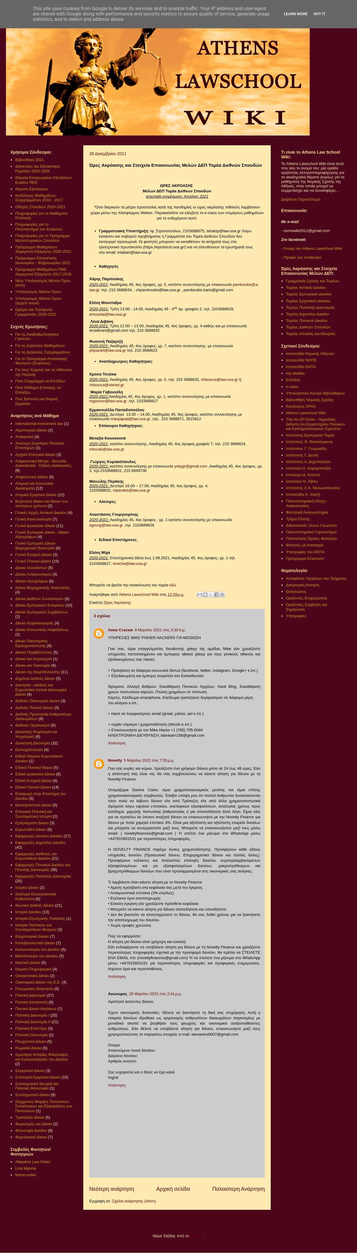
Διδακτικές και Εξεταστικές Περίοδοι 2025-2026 (37, 168)
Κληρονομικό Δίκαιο (32, 936)
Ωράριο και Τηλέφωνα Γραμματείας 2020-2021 (35, 312)
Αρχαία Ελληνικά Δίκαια (35, 454)
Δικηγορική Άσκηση (302, 585)
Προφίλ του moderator (303, 257)
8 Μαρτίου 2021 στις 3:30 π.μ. (160, 630)
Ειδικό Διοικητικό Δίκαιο (35, 774)
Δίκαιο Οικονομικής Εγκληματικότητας (31, 643)
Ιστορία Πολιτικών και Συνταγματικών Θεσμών (35, 927)
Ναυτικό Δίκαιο (27, 962)
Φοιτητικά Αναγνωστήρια (307, 512)
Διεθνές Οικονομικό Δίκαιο (37, 701)
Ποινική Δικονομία (30, 995)
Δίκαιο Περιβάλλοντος (33, 652)
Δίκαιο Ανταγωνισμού (33, 574)
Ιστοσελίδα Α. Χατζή (303, 494)
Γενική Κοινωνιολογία (33, 519)
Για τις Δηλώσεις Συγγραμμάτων (42, 352)
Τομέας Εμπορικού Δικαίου (308, 294)
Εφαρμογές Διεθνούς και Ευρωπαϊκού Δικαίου (36, 856)
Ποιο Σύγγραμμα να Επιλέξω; (40, 381)
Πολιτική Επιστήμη (31, 1028)
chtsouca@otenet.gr (106, 385)
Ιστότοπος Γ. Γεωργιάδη (306, 448)
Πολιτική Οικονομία (31, 1035)
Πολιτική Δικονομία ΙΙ (32, 1022)
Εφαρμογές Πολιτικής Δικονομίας (43, 876)
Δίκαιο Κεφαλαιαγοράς (34, 623)
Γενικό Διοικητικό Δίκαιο (35, 525)
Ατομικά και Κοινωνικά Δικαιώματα (34, 485)
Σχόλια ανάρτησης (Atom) (134, 1201)
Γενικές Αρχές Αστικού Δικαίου (41, 512)
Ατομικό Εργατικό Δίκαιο (36, 495)
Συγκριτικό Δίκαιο (29, 1070)
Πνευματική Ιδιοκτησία (34, 988)
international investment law (39, 423)
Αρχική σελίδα (173, 1189)
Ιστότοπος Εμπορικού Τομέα (310, 435)
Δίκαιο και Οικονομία (32, 665)
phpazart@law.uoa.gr (107, 350)
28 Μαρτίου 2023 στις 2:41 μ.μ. (155, 994)
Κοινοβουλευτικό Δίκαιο (35, 943)
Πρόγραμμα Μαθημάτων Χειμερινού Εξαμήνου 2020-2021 (43, 249)
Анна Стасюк (120, 630)
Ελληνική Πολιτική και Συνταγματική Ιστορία (33, 814)
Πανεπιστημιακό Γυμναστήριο (311, 532)
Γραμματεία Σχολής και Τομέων (312, 281)
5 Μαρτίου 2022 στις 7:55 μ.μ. (149, 760)
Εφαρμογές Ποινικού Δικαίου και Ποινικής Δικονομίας (42, 867)
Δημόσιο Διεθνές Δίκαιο (35, 678)
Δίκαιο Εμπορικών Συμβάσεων (41, 612)
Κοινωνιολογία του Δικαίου (37, 949)
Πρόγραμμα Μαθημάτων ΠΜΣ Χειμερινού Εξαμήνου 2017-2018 (43, 271)
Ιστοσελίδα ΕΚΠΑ (301, 366)
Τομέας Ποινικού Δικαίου (307, 320)
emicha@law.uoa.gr (130, 563)
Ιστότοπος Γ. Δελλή (302, 455)
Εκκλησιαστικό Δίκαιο (33, 805)
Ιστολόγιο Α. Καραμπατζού (308, 468)
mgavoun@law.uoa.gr (108, 401)
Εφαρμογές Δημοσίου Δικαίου (40, 842)
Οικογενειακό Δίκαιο (32, 975)
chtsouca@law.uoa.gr (219, 379)
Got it (319, 14)
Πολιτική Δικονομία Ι (32, 1015)
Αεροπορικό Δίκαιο (31, 430)
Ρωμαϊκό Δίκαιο (28, 1048)
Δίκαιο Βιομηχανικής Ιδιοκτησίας (42, 587)
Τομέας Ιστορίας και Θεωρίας (310, 333)
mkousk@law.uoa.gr (106, 449)
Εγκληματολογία (29, 749)
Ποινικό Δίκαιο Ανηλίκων (35, 1008)
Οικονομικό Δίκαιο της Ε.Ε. (38, 982)
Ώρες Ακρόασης (117, 602)
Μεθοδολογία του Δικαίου (36, 956)
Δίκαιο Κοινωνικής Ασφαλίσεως (41, 629)
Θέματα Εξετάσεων (31, 189)
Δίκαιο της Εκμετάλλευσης (37, 672)
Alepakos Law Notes (33, 1162)
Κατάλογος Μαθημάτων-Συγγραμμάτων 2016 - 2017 (39, 197)
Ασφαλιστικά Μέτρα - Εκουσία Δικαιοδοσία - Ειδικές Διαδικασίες (43, 463)
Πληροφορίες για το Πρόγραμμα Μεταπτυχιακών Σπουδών (42, 238)
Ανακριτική (24, 436)
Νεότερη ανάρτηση (111, 1189)
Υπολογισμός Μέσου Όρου (38, 291)
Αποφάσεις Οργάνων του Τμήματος (316, 578)
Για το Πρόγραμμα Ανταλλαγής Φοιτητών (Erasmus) (41, 361)
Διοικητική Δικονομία (32, 743)
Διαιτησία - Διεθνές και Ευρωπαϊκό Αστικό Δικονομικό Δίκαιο (41, 689)
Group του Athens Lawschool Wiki (312, 248)
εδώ (172, 585)
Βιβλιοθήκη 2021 (29, 160)
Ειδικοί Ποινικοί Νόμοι (33, 767)
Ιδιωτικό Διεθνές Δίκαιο (34, 905)
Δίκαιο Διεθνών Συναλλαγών (39, 598)
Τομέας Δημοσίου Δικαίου (307, 314)
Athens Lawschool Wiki (306, 413)
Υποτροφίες (296, 616)
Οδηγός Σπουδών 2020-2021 (40, 207)
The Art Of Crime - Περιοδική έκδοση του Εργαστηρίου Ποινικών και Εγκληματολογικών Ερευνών (315, 424)
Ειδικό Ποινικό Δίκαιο (33, 787)
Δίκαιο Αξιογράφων (31, 581)
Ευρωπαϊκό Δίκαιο (30, 829)
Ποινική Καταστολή (31, 1002)
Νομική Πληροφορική (33, 969)
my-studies (295, 373)
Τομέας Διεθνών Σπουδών (308, 327)
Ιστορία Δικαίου (28, 912)
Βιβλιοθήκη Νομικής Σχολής (309, 400)
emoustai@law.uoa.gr (107, 314)
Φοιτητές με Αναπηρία (304, 545)
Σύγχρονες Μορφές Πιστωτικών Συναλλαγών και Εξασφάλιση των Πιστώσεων (43, 1106)
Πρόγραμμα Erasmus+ (305, 558)
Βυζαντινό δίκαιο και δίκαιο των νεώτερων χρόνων (41, 503)
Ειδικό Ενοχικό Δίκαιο (33, 780)
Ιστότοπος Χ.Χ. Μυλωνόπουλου (313, 488)
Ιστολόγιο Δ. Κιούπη (303, 475)
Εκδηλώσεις (296, 591)
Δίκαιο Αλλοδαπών (31, 567)
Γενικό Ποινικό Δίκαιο (33, 561)
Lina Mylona (25, 1168)
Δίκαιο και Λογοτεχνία (33, 659)
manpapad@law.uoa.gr (130, 419)
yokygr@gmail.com (190, 466)
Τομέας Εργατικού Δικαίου (308, 301)
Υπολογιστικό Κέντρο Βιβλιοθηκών (315, 393)
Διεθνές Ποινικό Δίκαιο (34, 707)
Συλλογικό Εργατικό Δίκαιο (37, 1077)
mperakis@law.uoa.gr (131, 490)
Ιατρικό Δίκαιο (27, 887)
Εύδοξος (293, 380)
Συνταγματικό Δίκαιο (32, 1095)
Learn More (296, 14)
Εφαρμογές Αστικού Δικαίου (38, 836)
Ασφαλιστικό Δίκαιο (31, 477)
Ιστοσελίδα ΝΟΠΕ (301, 360)
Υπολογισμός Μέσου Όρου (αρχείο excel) (38, 301)
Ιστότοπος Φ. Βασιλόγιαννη (309, 442)
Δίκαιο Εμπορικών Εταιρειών (39, 605)
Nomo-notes (25, 1175)
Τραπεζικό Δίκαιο (29, 1117)
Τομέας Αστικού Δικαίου (306, 287)
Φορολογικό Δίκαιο (31, 1137)
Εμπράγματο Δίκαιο (31, 823)
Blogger (196, 1236)
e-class (292, 386)
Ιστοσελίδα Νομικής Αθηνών (310, 353)
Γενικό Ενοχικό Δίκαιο (33, 554)
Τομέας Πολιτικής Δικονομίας (310, 307)
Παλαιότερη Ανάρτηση (238, 1189)
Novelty (115, 760)
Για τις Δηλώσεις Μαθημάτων (40, 345)
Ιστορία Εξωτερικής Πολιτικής (40, 918)
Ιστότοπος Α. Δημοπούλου (308, 461)
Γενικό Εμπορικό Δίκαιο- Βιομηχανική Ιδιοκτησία (35, 545)
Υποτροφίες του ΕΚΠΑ (305, 552)
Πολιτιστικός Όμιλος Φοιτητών (311, 538)
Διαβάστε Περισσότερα (300, 199)
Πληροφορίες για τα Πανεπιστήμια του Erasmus (38, 226)
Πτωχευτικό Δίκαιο (30, 1041)
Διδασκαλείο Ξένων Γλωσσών (311, 525)
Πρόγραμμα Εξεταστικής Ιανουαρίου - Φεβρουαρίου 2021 (43, 260)
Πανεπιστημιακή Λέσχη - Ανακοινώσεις (307, 503)
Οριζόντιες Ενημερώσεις (306, 598)
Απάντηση (117, 743)
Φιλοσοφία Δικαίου (31, 1130)
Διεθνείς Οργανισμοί (32, 725)
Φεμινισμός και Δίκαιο (33, 1124)
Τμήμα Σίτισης (298, 519)
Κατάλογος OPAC (301, 406)
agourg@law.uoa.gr (106, 525)
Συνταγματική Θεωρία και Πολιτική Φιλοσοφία (36, 1086)
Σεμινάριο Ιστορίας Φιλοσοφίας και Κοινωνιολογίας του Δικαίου (41, 1057)
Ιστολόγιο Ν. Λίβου (302, 481)
